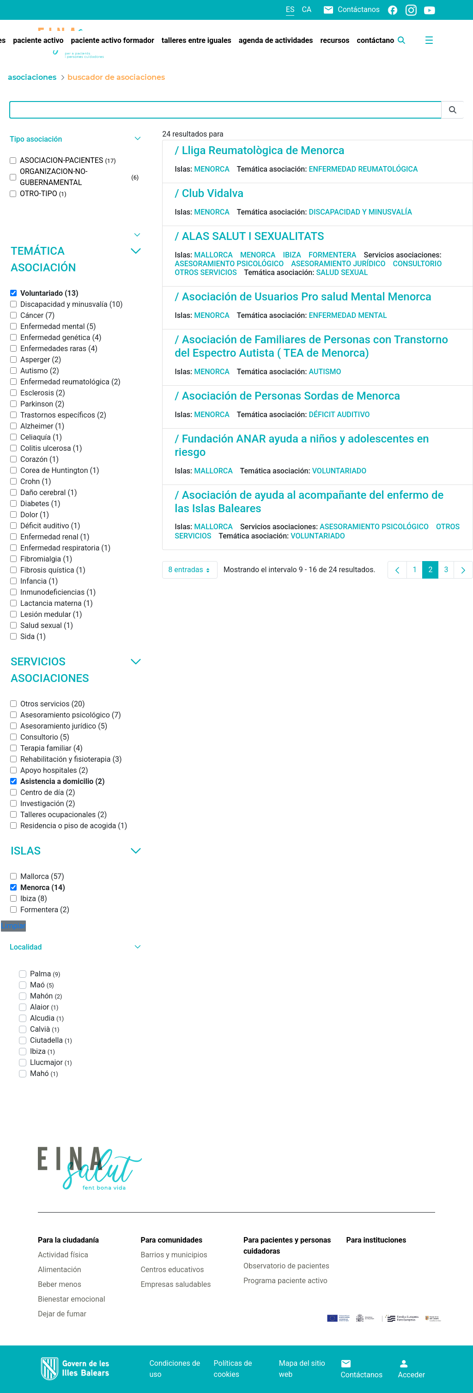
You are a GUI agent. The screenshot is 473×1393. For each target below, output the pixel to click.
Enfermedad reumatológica (363, 169)
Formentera (333, 255)
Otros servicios (205, 272)
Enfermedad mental (348, 315)
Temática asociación (76, 259)
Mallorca (213, 255)
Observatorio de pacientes (286, 1265)
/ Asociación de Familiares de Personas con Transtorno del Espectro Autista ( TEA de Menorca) (311, 346)
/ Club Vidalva (209, 193)
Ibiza (292, 255)
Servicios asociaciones (76, 670)
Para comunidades (171, 1240)
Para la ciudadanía (68, 1240)
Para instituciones (376, 1240)
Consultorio (417, 263)
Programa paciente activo (285, 1280)
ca (306, 9)
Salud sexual (342, 272)
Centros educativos (172, 1269)
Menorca (212, 169)
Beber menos (59, 1284)
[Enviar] (452, 110)
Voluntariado (339, 470)
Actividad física (63, 1254)
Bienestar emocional (71, 1299)
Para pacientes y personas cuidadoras (287, 1245)
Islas (76, 851)
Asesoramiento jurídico (338, 263)
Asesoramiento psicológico (229, 263)
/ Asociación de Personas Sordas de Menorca (287, 395)
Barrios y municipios (173, 1254)
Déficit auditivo (339, 414)
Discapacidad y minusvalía (360, 212)
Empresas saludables (175, 1284)
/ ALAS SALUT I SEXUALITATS (249, 236)
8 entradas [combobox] (192, 570)
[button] (74, 139)
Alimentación (59, 1269)
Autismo (325, 371)
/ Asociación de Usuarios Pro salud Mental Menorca (303, 296)
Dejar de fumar (62, 1313)
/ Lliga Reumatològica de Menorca (259, 150)
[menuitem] (38, 40)
